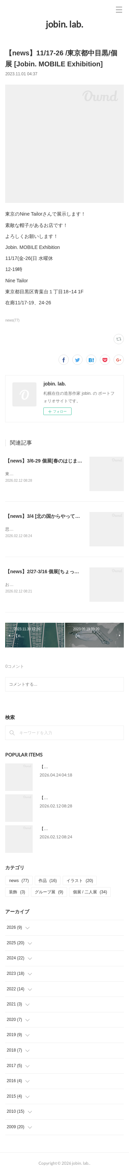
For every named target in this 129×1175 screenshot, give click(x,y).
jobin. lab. (64, 24)
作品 (48, 882)
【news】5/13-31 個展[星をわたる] (72, 768)
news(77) (12, 320)
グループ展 (49, 893)
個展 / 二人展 (90, 893)
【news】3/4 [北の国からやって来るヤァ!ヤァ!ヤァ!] (62, 516)
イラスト (79, 882)
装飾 (17, 893)
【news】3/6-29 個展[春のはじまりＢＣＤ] (51, 461)
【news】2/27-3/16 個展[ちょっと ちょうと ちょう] (61, 572)
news (19, 882)
